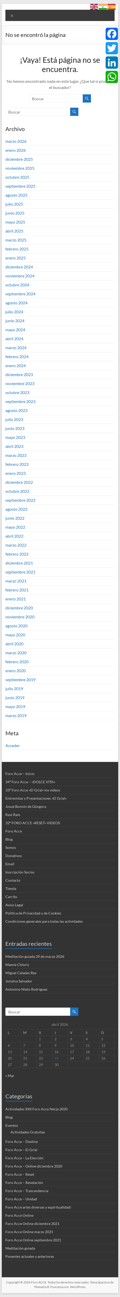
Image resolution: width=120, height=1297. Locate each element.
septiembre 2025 (20, 186)
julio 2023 (14, 419)
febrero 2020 (17, 661)
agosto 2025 (16, 195)
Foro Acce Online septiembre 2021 (33, 1240)
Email (9, 864)
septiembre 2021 (20, 571)
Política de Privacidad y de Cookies (33, 913)
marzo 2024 (15, 347)
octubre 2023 (17, 392)
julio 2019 (14, 688)
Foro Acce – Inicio (19, 773)
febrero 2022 (17, 553)
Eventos (11, 1125)
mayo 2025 (15, 221)
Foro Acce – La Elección (24, 1158)
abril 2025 (14, 230)
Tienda (10, 888)
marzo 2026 (15, 141)
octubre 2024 (17, 284)
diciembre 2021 (19, 562)
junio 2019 (14, 697)
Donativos (13, 855)
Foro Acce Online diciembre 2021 (32, 1223)
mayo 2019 (15, 706)
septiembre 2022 (20, 500)
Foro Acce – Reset (19, 1174)
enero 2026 (15, 150)
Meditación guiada (20, 1248)
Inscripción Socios (19, 872)
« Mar (9, 1075)
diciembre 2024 (19, 266)
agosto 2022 (16, 509)
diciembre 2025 (19, 159)
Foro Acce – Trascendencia (26, 1191)
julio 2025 (14, 204)
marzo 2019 (15, 715)
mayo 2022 (15, 527)
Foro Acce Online (19, 1215)
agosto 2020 (16, 625)
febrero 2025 (17, 248)
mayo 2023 (15, 437)
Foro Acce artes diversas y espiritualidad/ (38, 1207)
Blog (9, 839)
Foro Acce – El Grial (21, 1150)
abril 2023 (14, 446)
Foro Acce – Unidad (21, 1199)
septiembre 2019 (20, 679)
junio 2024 (14, 320)
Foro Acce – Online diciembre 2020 (33, 1166)
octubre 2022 (17, 491)
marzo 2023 (15, 455)
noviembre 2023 (19, 383)
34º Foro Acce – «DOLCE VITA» (30, 782)
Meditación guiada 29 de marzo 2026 (34, 956)
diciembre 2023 (19, 374)
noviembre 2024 (19, 275)
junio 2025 (14, 212)
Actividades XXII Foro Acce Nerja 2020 (36, 1109)
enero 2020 (15, 670)
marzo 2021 (15, 580)
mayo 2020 (15, 634)
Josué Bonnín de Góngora (25, 806)
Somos (10, 847)
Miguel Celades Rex (20, 973)
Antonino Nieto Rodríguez (26, 989)
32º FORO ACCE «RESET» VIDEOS (32, 823)
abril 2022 (14, 536)
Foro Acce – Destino (21, 1141)
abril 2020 (14, 643)
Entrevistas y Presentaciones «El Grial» (36, 798)
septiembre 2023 (20, 401)
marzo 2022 (15, 544)
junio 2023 (14, 428)
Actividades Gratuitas (28, 1132)
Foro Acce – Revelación (24, 1182)
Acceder (12, 745)
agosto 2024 (16, 302)
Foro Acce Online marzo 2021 (29, 1232)
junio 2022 (14, 518)
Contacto (12, 880)
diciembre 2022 (19, 482)
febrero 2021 (17, 589)
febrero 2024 (17, 356)
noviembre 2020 (19, 616)
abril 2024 (14, 338)
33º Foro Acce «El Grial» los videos (32, 790)
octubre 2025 (17, 177)
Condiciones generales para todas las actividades (44, 921)
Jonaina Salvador (18, 981)
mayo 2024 (15, 329)
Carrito (11, 896)
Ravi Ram (12, 814)
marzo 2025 (15, 239)
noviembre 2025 (19, 168)
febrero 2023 (17, 464)
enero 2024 (15, 365)
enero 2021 (15, 598)
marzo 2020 (15, 652)
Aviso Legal (14, 905)
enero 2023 (15, 473)
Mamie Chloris (17, 964)
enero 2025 (15, 257)
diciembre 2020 (19, 607)
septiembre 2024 (20, 293)
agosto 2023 (16, 410)
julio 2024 (14, 311)
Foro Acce (13, 831)
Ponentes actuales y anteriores (29, 1256)
